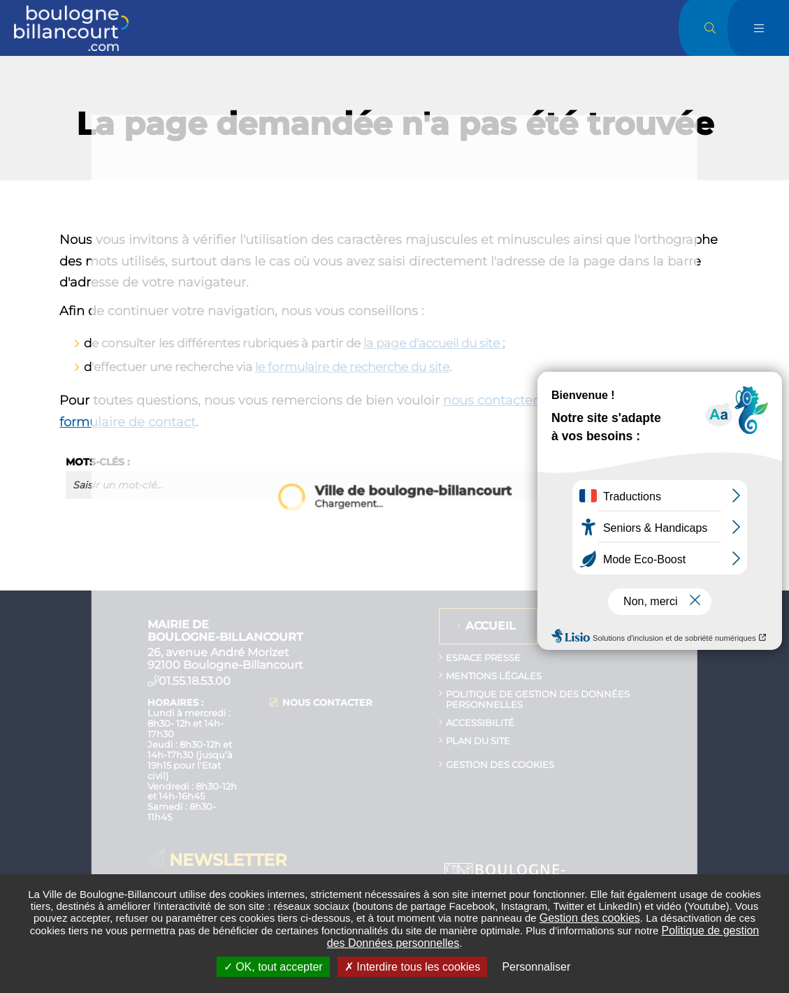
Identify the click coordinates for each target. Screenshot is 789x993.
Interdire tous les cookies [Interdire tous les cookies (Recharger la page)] (412, 967)
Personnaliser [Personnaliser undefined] (536, 967)
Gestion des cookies (590, 918)
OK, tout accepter (273, 967)
